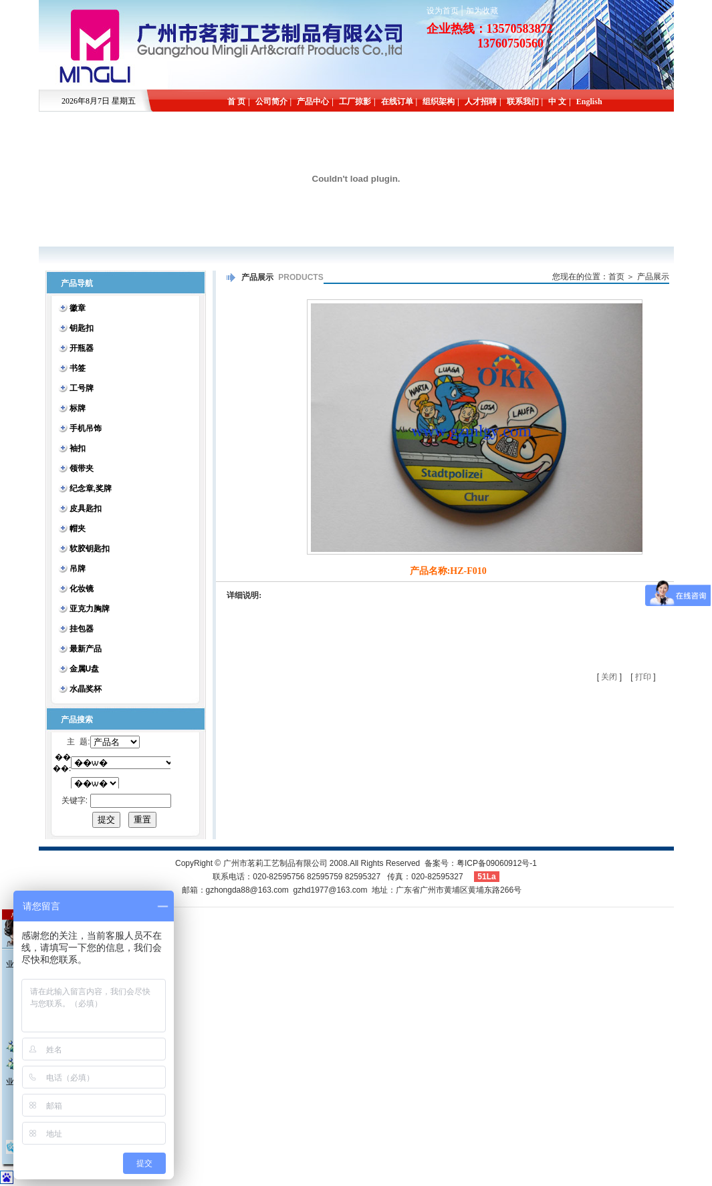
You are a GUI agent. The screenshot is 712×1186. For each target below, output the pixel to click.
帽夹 (78, 528)
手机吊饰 (86, 428)
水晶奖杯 (86, 689)
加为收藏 (482, 10)
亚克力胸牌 (90, 608)
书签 (78, 368)
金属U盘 (85, 669)
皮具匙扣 (86, 508)
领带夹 (82, 468)
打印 (643, 677)
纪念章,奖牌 (91, 488)
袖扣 (78, 448)
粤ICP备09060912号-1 (497, 863)
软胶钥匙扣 (90, 548)
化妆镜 (82, 588)
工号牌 (82, 388)
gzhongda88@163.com (247, 890)
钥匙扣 (82, 328)
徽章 (78, 308)
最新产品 (86, 648)
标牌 (78, 408)
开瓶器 (82, 348)
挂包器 (82, 628)
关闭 (609, 677)
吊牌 (78, 568)
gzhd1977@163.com (330, 890)
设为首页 (443, 10)
